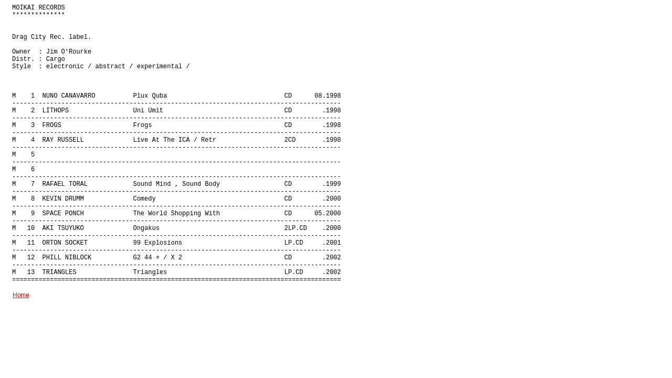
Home (21, 295)
